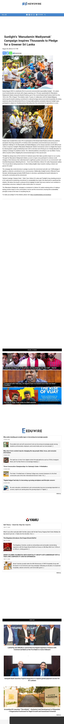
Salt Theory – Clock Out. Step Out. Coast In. (17, 525)
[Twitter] (7, 53)
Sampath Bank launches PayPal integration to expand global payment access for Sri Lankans (32, 679)
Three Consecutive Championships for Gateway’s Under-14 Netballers (25, 466)
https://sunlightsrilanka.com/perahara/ (40, 194)
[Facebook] (4, 53)
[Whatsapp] (10, 53)
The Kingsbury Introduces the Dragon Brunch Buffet (19, 538)
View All (58, 493)
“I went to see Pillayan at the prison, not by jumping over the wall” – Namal (30, 368)
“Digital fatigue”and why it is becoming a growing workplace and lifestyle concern (29, 480)
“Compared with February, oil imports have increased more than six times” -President (30, 384)
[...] (52, 446)
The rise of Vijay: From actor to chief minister (20, 402)
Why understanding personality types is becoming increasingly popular (25, 437)
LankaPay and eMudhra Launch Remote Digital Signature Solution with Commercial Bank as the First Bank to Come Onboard (32, 648)
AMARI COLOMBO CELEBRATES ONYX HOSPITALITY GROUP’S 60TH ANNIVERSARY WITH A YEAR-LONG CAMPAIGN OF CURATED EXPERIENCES (31, 555)
